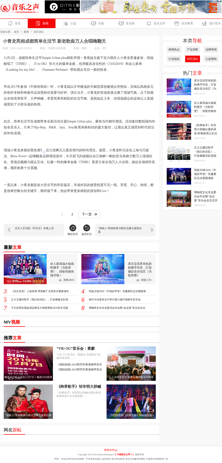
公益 (69, 23)
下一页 (89, 214)
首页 (13, 23)
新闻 (41, 23)
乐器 (97, 23)
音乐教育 (183, 23)
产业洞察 (192, 49)
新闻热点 (174, 49)
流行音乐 (211, 23)
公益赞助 (211, 58)
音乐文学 (155, 23)
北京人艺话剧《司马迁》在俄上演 (34, 228)
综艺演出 (38, 31)
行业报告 (174, 58)
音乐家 (126, 23)
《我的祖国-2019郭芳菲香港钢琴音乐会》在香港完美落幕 (79, 365)
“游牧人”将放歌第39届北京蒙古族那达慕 (120, 230)
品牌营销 (211, 49)
